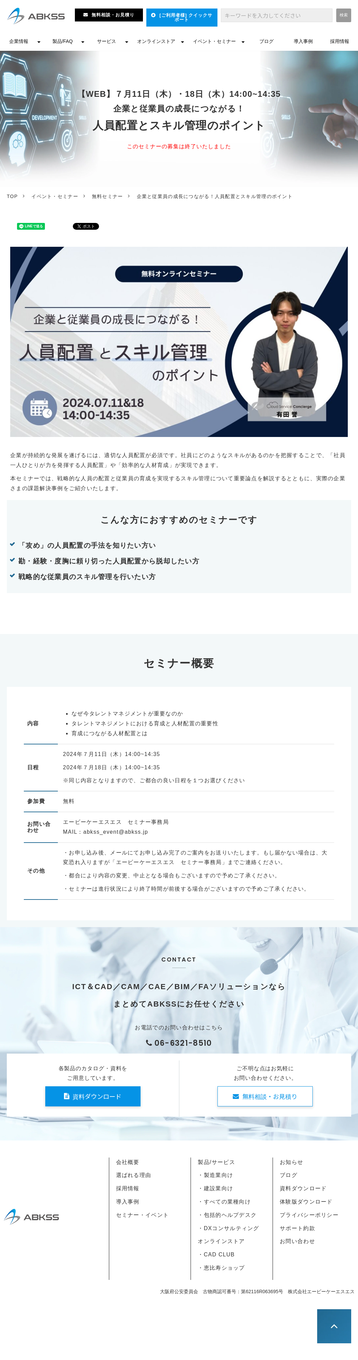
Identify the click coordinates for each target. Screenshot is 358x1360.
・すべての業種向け (224, 1202)
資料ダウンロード (96, 1096)
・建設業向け (215, 1188)
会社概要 (128, 1162)
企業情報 (18, 41)
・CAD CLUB (216, 1254)
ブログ (266, 41)
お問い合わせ (297, 1241)
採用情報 (339, 41)
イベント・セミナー (214, 41)
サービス (106, 41)
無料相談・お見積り (113, 14)
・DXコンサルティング (228, 1228)
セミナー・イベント (142, 1215)
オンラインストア (156, 41)
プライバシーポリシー (309, 1215)
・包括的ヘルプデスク (227, 1215)
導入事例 (303, 41)
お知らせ (291, 1162)
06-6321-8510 (183, 1043)
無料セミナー (107, 196)
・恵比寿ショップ (221, 1268)
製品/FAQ (62, 41)
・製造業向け (215, 1175)
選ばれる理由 (133, 1175)
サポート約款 (297, 1228)
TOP (12, 196)
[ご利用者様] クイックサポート (186, 17)
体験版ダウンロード (306, 1202)
